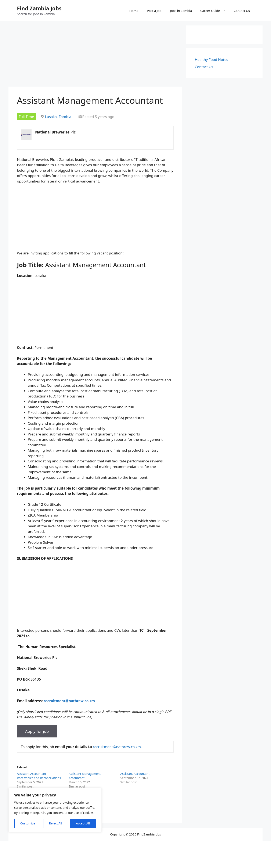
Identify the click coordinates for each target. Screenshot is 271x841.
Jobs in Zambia (181, 10)
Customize (27, 823)
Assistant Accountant (134, 774)
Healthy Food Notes (211, 59)
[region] (55, 810)
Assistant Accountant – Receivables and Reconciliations (39, 776)
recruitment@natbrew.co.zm (117, 746)
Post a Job (154, 10)
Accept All (83, 823)
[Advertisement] (95, 55)
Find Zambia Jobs (39, 8)
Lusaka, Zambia (58, 116)
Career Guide (215, 10)
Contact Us (242, 10)
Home (133, 10)
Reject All (55, 823)
